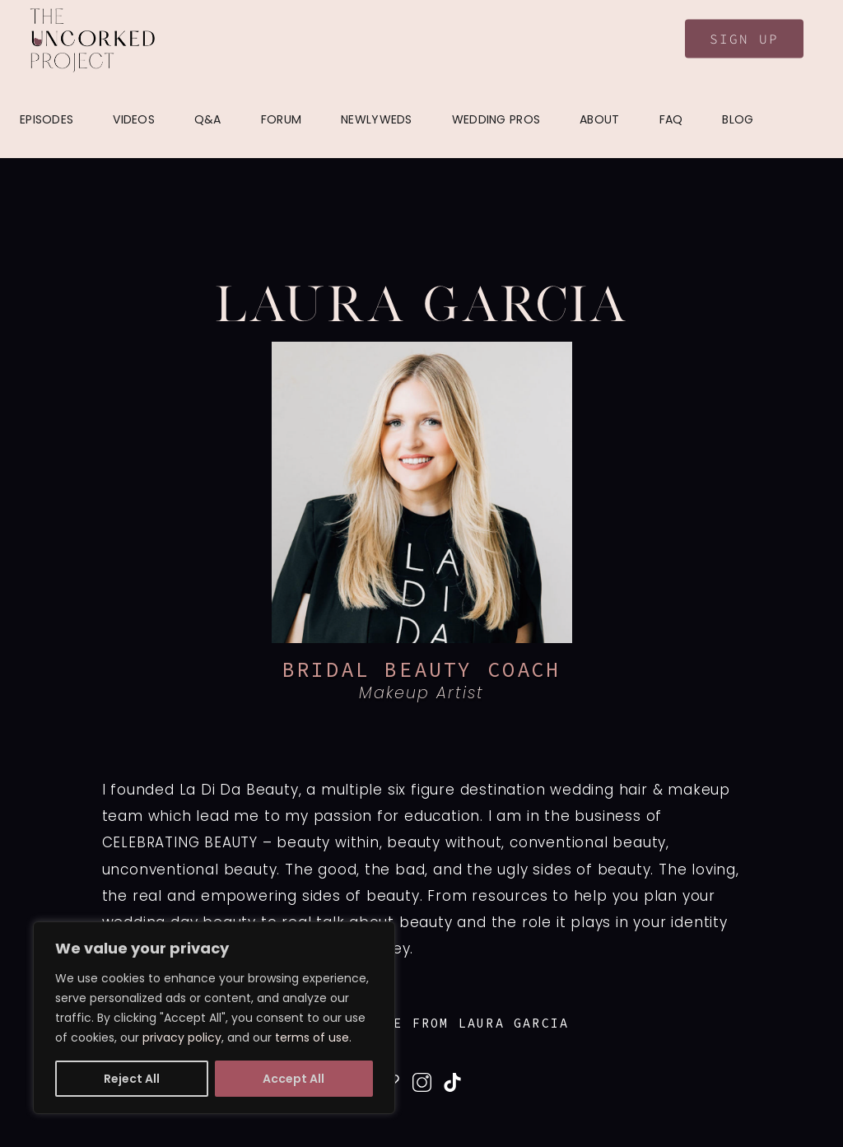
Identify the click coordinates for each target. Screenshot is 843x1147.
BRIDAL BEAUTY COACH (421, 669)
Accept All (293, 1078)
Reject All (132, 1078)
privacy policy (181, 1037)
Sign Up (744, 38)
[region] (214, 1017)
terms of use (312, 1037)
